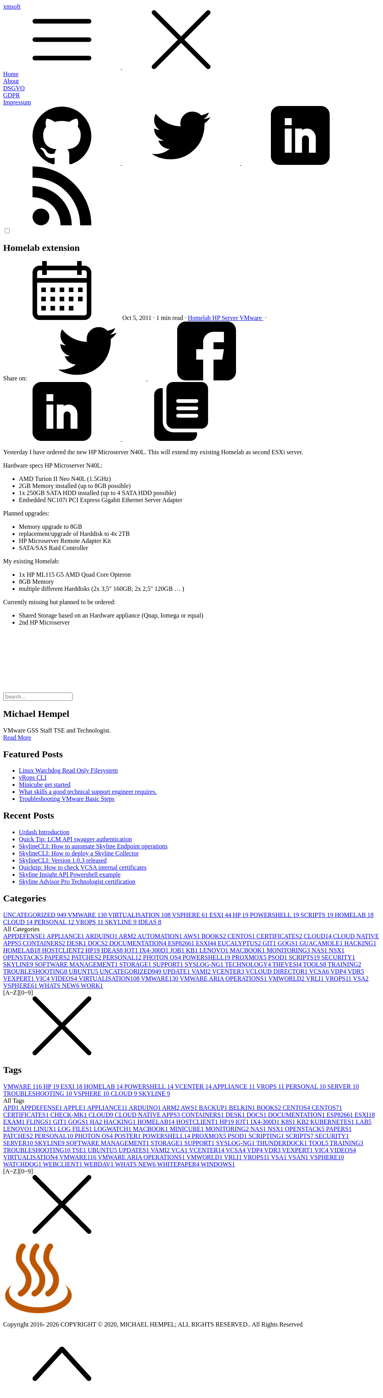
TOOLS (315, 964)
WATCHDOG (23, 1164)
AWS (192, 936)
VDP (339, 971)
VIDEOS (64, 978)
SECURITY (338, 957)
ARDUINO (102, 936)
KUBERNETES (333, 1121)
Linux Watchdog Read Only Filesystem (68, 770)
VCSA (319, 971)
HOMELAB (354, 915)
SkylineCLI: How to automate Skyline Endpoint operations (93, 846)
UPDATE (177, 971)
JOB (178, 950)
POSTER (128, 1136)
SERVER (343, 1086)
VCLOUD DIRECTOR (277, 971)
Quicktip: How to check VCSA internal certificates (83, 867)
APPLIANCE (66, 936)
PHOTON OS (163, 957)
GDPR (11, 95)
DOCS (98, 943)
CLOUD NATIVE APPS (148, 1114)
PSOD (278, 957)
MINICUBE (187, 1129)
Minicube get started (45, 784)
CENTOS (241, 936)
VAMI (202, 971)
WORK (92, 985)
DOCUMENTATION (138, 943)
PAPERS (57, 957)
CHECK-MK (69, 1114)
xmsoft (191, 37)
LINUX (46, 1129)
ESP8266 (182, 943)
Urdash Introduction (44, 832)
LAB (364, 1121)
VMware (251, 317)
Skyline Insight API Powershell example (70, 874)
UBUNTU (84, 971)
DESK (77, 943)
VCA (180, 1150)
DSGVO (14, 88)
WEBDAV (99, 1164)
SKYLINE (121, 922)
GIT (270, 943)
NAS (320, 950)
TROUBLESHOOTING (36, 971)
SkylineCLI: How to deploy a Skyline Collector (79, 853)
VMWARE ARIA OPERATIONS (224, 978)
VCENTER (229, 971)
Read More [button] (17, 737)
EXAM (14, 1121)
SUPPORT (169, 964)
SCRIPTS (318, 915)
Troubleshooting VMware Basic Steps (66, 798)
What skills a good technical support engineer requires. (88, 791)
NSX (337, 950)
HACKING (360, 943)
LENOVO (214, 950)
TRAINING (344, 964)
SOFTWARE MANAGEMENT (76, 964)
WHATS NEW (60, 985)
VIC (43, 978)
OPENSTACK (23, 957)
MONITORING (289, 950)
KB (192, 950)
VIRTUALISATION (140, 915)
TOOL (319, 1143)
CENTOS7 (327, 1107)
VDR (356, 971)
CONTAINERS (45, 943)
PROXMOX (250, 957)
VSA (360, 978)
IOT (132, 950)
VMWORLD (287, 978)
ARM (128, 936)
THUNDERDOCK (282, 1143)
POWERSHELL (275, 915)
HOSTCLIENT (63, 950)
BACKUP (214, 1107)
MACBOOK (248, 950)
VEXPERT (19, 978)
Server (230, 317)
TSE (79, 1150)
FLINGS (39, 1121)
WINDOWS (218, 1164)
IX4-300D (155, 950)
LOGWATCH (113, 1129)
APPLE (75, 1107)
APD (11, 1107)
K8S (289, 1121)
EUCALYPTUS (240, 943)
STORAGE (136, 964)
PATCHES (87, 957)
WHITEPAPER (179, 1164)
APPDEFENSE (25, 936)
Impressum (17, 102)
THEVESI (287, 964)
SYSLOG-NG (205, 964)
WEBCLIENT (63, 1164)
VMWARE (88, 915)
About (11, 81)
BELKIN (243, 1107)
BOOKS (214, 936)
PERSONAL (55, 922)
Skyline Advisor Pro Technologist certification (77, 881)
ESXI (221, 915)
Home (10, 74)
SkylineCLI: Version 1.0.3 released (63, 860)
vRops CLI (33, 777)
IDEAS (149, 922)
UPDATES (134, 1150)
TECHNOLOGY (248, 964)
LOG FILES (76, 1129)
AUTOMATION (160, 936)
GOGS (289, 943)
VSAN (299, 1157)
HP (217, 317)
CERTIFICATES (279, 936)
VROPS (90, 922)
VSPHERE (190, 915)
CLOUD (18, 922)
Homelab (200, 317)
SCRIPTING (267, 1136)
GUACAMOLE (322, 943)
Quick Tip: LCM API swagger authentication (75, 839)
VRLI (315, 978)
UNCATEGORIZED (35, 915)
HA (96, 1121)
